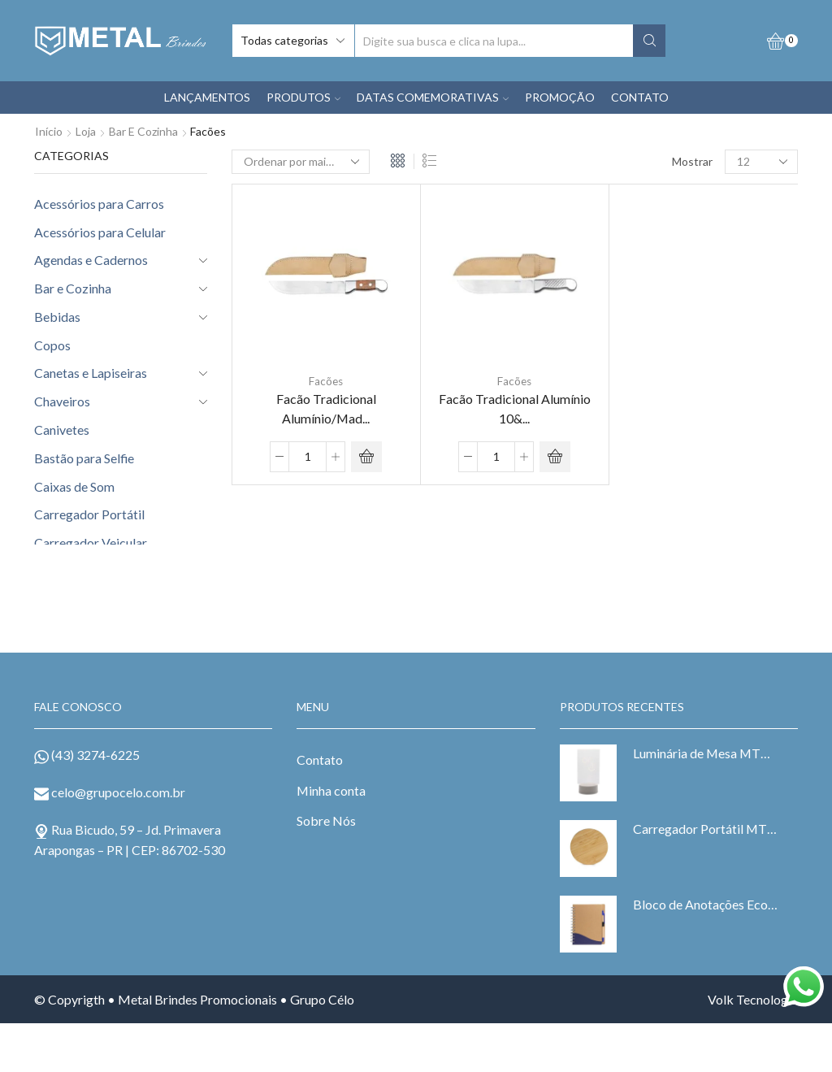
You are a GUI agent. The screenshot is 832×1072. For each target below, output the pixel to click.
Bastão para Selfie (84, 458)
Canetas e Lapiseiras (90, 372)
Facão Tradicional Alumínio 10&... (515, 409)
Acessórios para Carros (99, 203)
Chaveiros (62, 401)
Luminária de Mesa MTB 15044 (705, 753)
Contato (320, 759)
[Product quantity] (307, 456)
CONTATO (640, 97)
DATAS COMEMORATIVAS (433, 97)
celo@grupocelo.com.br (118, 792)
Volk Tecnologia (753, 999)
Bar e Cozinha (143, 131)
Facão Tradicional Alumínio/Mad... (326, 409)
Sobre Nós (326, 820)
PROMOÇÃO (560, 97)
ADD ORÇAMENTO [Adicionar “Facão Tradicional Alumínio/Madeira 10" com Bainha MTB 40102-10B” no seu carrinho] (366, 456)
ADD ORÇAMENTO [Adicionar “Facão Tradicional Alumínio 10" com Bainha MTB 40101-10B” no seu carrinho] (555, 456)
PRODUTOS (303, 97)
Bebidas (57, 316)
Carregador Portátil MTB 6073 (705, 828)
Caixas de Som (74, 486)
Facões (326, 381)
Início (49, 131)
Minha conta (331, 790)
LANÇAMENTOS (207, 97)
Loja (86, 131)
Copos (52, 345)
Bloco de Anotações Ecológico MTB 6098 (705, 904)
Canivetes (61, 429)
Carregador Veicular (90, 542)
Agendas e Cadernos (91, 259)
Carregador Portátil (89, 514)
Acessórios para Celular (100, 232)
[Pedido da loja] (301, 162)
